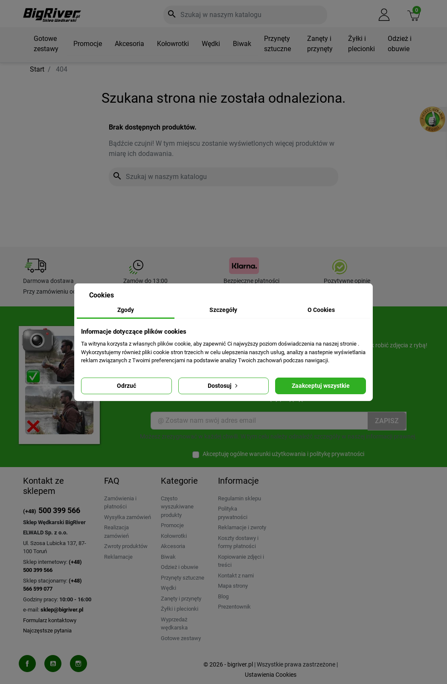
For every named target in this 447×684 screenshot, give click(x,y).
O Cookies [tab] (321, 309)
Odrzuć (126, 385)
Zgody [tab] (125, 309)
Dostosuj (223, 385)
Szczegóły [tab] (223, 309)
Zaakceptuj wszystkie (321, 385)
